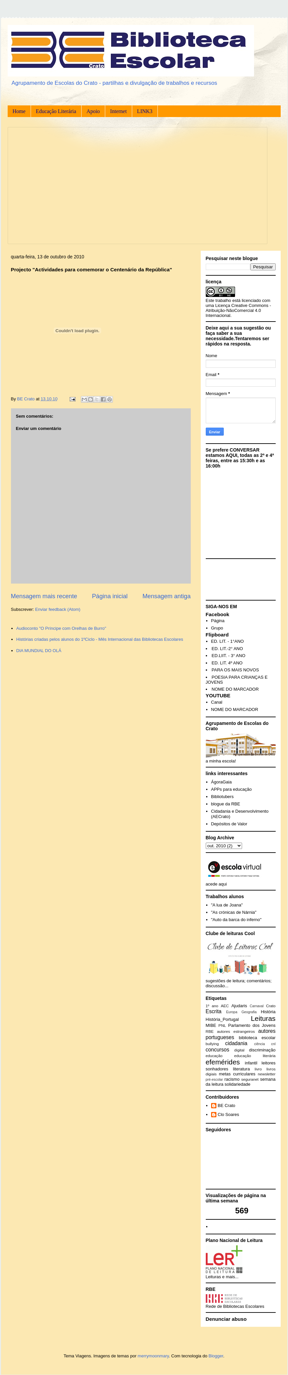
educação (214, 1055)
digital (239, 1050)
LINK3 (144, 111)
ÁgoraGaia (221, 781)
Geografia (249, 1012)
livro (258, 1069)
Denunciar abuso (226, 1319)
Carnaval (257, 1006)
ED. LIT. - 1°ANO (227, 641)
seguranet (250, 1079)
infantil (251, 1062)
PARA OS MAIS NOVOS (235, 669)
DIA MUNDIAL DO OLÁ (38, 650)
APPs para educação (231, 789)
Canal (216, 702)
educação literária (254, 1055)
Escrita (214, 1011)
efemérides (223, 1062)
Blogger (215, 1355)
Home (19, 111)
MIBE (211, 1025)
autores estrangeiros (236, 1031)
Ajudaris (239, 1005)
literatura (241, 1068)
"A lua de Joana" (227, 904)
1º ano (212, 1006)
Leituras (263, 1018)
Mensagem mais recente (44, 596)
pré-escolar (214, 1079)
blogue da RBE (225, 803)
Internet (118, 111)
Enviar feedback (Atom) (57, 609)
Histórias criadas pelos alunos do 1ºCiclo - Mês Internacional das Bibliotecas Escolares (99, 639)
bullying (212, 1043)
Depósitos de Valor (229, 823)
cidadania (236, 1043)
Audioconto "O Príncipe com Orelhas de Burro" (61, 628)
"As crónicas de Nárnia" (233, 912)
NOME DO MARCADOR (235, 689)
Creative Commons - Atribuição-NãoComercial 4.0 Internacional (238, 310)
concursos (217, 1049)
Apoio (93, 111)
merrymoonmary (153, 1355)
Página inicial (110, 596)
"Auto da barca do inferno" (236, 919)
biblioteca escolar (257, 1037)
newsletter (266, 1074)
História (268, 1011)
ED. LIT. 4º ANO (227, 662)
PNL (222, 1025)
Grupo (217, 627)
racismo (232, 1079)
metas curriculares (237, 1073)
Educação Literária (56, 111)
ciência (259, 1044)
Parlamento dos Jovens (251, 1025)
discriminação (262, 1049)
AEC (225, 1006)
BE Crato (226, 1105)
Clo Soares (228, 1114)
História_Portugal (222, 1019)
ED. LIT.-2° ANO (227, 648)
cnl (273, 1044)
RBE (210, 1031)
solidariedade (237, 1084)
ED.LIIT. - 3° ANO (228, 655)
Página (217, 620)
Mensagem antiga (167, 596)
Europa (231, 1012)
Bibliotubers (222, 796)
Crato (271, 1006)
